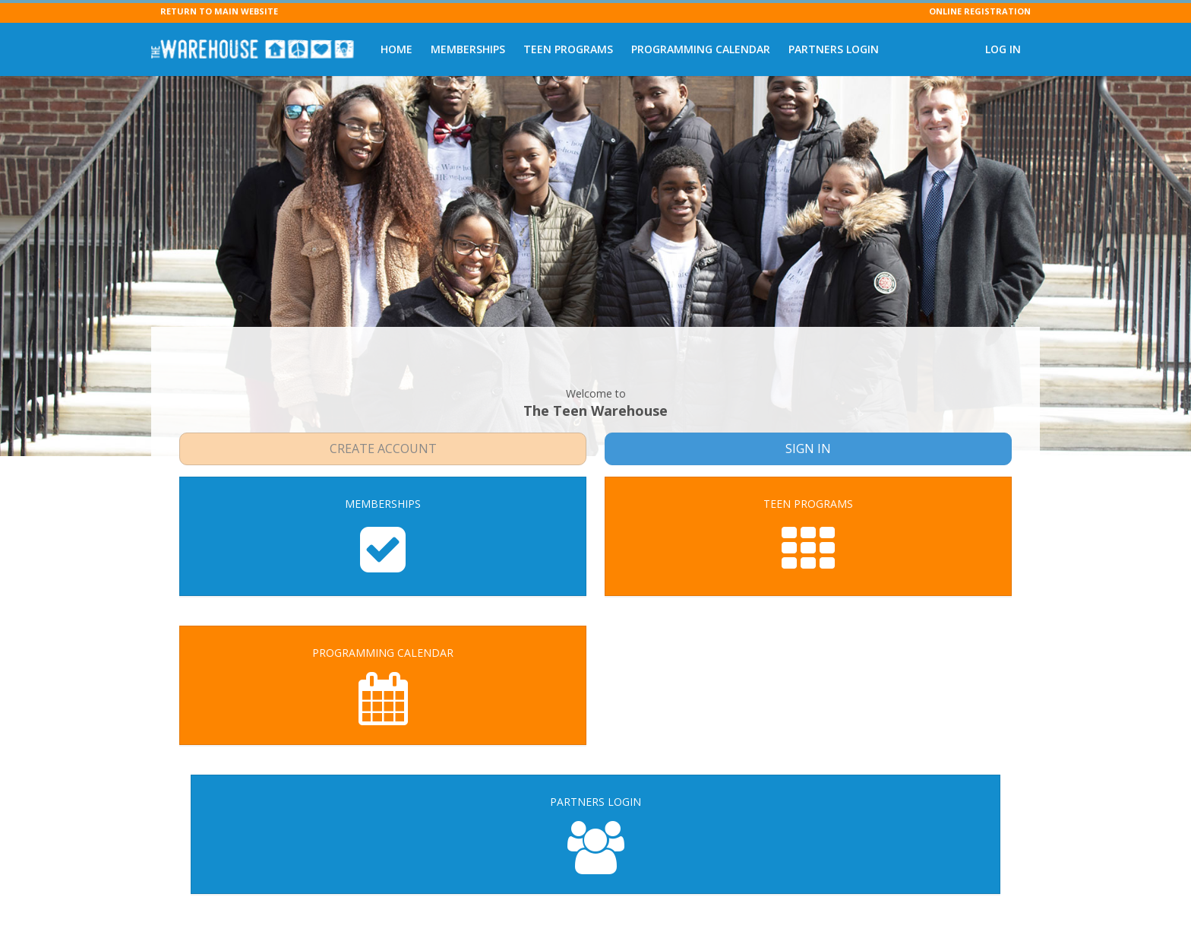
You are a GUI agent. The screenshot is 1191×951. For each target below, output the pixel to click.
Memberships (468, 49)
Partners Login (833, 49)
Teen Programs (568, 49)
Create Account (383, 410)
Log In (1003, 49)
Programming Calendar (700, 49)
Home (396, 49)
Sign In (808, 410)
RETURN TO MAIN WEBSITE (219, 11)
